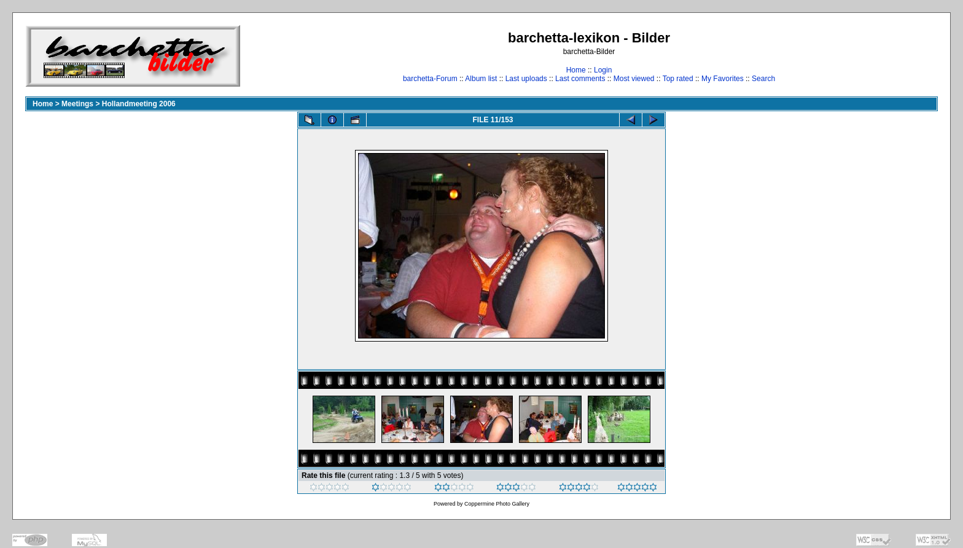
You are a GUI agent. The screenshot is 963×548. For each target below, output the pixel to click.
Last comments (580, 78)
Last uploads (526, 78)
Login (603, 70)
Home (576, 70)
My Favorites (722, 78)
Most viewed (634, 78)
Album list (481, 78)
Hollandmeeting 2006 (139, 104)
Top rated (678, 78)
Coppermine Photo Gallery (496, 504)
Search (763, 78)
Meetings (77, 104)
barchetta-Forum (430, 78)
